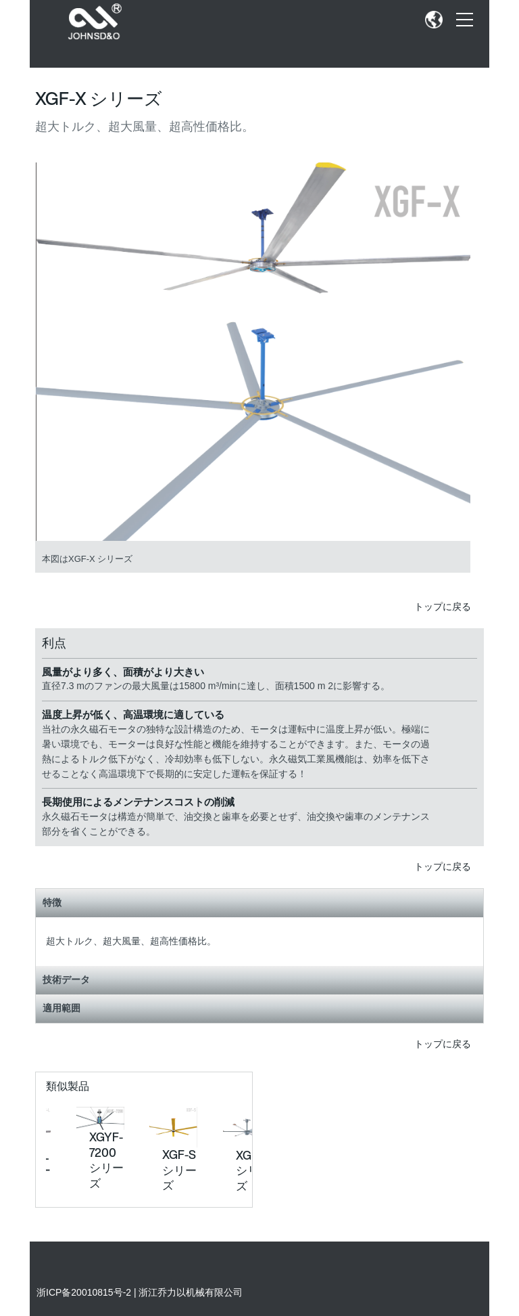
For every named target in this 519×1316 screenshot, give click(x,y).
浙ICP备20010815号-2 (83, 1292)
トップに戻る (449, 606)
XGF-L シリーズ (253, 1170)
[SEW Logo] (97, 22)
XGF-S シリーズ (179, 1169)
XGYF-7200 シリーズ (106, 1159)
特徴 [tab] (259, 902)
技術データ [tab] (259, 979)
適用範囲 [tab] (259, 1008)
